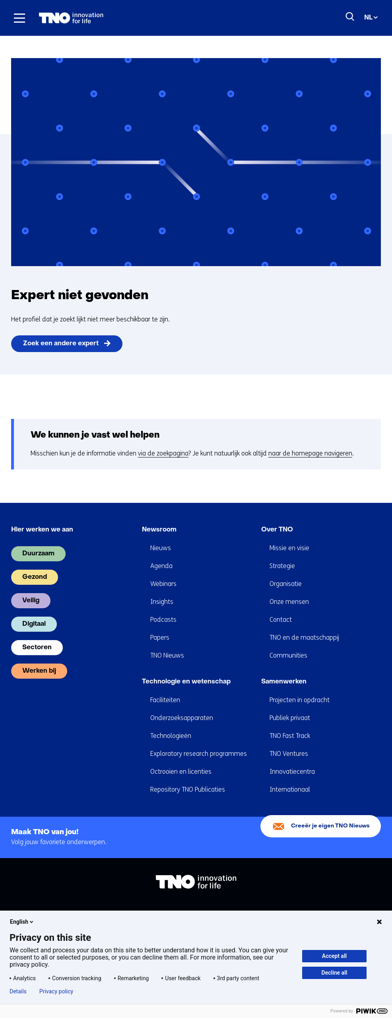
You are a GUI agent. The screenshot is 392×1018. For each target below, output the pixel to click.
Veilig (30, 601)
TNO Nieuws (167, 655)
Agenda (161, 566)
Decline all (334, 972)
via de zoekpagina (163, 453)
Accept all (334, 956)
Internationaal (290, 789)
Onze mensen (289, 601)
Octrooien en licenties (181, 771)
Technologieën (170, 736)
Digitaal (34, 624)
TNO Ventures (289, 753)
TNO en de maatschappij (304, 637)
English (22, 922)
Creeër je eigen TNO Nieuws (330, 826)
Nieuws (160, 548)
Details (18, 991)
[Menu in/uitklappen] (19, 18)
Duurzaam (38, 554)
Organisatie (286, 584)
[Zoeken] (350, 16)
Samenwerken (284, 682)
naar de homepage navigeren (310, 453)
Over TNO (277, 530)
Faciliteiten (165, 700)
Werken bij (39, 671)
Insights (161, 601)
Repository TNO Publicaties (187, 789)
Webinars (163, 584)
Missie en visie (289, 548)
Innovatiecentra (292, 771)
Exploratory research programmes (198, 753)
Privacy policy (56, 991)
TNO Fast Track (290, 736)
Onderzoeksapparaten (181, 718)
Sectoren (37, 647)
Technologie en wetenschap (186, 682)
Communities (288, 655)
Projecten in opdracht (300, 700)
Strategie (282, 566)
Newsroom (159, 530)
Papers (159, 637)
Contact (281, 619)
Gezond (34, 577)
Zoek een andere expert (61, 344)
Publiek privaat (290, 718)
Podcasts (163, 619)
